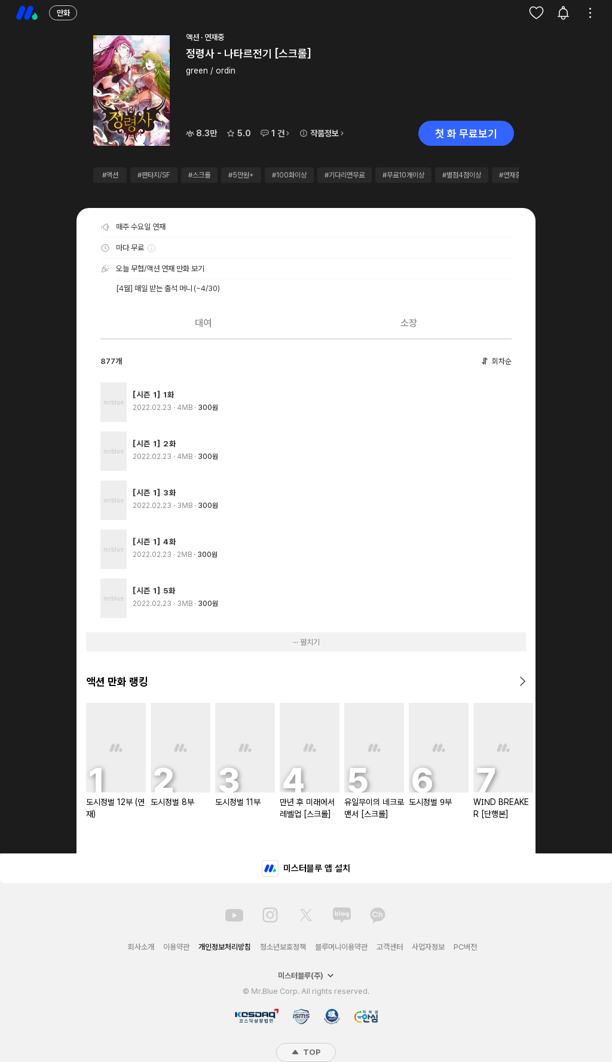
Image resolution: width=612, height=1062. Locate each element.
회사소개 (141, 946)
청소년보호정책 (283, 946)
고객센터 (390, 946)
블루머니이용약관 (341, 946)
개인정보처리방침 (224, 946)
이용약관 (176, 946)
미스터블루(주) (306, 975)
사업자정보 (428, 946)
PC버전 (465, 946)
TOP (306, 1052)
